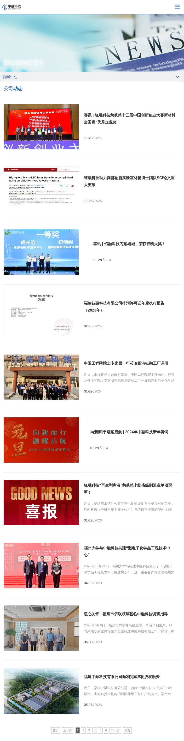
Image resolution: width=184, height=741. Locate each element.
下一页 (115, 730)
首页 (55, 730)
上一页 (67, 730)
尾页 (127, 730)
